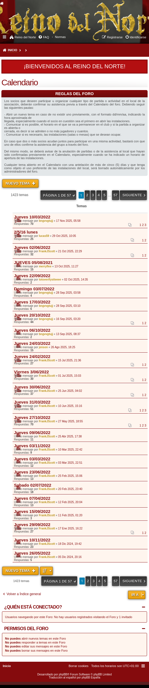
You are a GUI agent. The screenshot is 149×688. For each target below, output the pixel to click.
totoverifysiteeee (50, 279)
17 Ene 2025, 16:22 (70, 528)
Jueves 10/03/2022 (32, 217)
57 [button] (115, 195)
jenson (43, 347)
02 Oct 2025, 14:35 (76, 279)
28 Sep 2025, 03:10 (68, 305)
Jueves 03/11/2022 (32, 445)
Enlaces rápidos (5, 37)
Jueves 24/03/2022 (32, 343)
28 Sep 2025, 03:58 (68, 292)
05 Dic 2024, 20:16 (70, 557)
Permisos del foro (26, 628)
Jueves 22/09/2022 (32, 275)
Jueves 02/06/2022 (32, 247)
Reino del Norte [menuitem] (25, 37)
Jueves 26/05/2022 (32, 553)
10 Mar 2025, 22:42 (70, 449)
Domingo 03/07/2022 (34, 288)
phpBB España (91, 677)
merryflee (45, 266)
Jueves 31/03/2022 (32, 402)
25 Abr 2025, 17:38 (70, 436)
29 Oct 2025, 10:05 (64, 235)
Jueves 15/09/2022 (32, 511)
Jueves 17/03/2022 (32, 302)
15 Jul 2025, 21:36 (69, 360)
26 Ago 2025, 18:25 (63, 347)
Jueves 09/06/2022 (32, 432)
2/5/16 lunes (26, 232)
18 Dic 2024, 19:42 (70, 543)
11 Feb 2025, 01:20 (70, 515)
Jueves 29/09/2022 (32, 524)
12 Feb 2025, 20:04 (70, 502)
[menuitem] (60, 37)
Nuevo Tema (18, 183)
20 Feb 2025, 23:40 (70, 489)
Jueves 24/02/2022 (32, 356)
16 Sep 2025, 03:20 (68, 319)
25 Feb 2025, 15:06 (70, 475)
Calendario (19, 82)
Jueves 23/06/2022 (32, 472)
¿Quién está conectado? (33, 607)
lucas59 (44, 235)
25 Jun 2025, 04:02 (70, 390)
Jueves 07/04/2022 (32, 498)
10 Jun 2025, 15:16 (70, 405)
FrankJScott (47, 251)
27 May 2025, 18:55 (70, 421)
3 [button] (93, 195)
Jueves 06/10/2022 (32, 330)
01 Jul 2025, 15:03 (69, 375)
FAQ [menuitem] (46, 37)
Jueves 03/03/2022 (32, 458)
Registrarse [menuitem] (114, 37)
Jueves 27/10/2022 (32, 417)
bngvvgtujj (46, 220)
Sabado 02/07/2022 (32, 485)
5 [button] (104, 195)
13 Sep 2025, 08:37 (68, 334)
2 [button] (87, 195)
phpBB (63, 674)
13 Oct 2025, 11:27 (66, 266)
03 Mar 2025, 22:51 (70, 462)
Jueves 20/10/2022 (32, 315)
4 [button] (99, 195)
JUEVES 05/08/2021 (33, 262)
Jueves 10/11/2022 (32, 540)
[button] (58, 195)
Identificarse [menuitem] (138, 37)
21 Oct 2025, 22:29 (70, 251)
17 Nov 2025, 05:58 (68, 220)
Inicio (12, 50)
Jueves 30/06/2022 (32, 387)
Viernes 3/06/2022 (31, 371)
